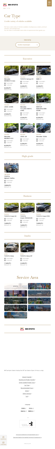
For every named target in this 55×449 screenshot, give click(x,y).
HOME (4, 8)
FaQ (27, 396)
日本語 (23, 408)
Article (27, 391)
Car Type (27, 385)
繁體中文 (30, 411)
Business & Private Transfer (27, 380)
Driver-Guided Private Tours (27, 382)
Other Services (27, 393)
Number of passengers (24, 44)
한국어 (30, 408)
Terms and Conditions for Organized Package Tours (27, 434)
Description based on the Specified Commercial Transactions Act (27, 437)
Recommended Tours (27, 388)
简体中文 (23, 411)
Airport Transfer (27, 377)
